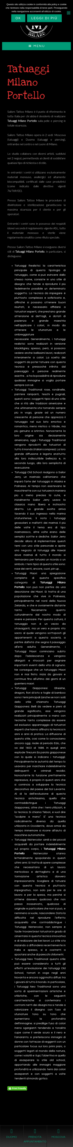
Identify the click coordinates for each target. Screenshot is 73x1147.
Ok (18, 18)
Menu (39, 46)
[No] (68, 13)
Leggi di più (44, 18)
